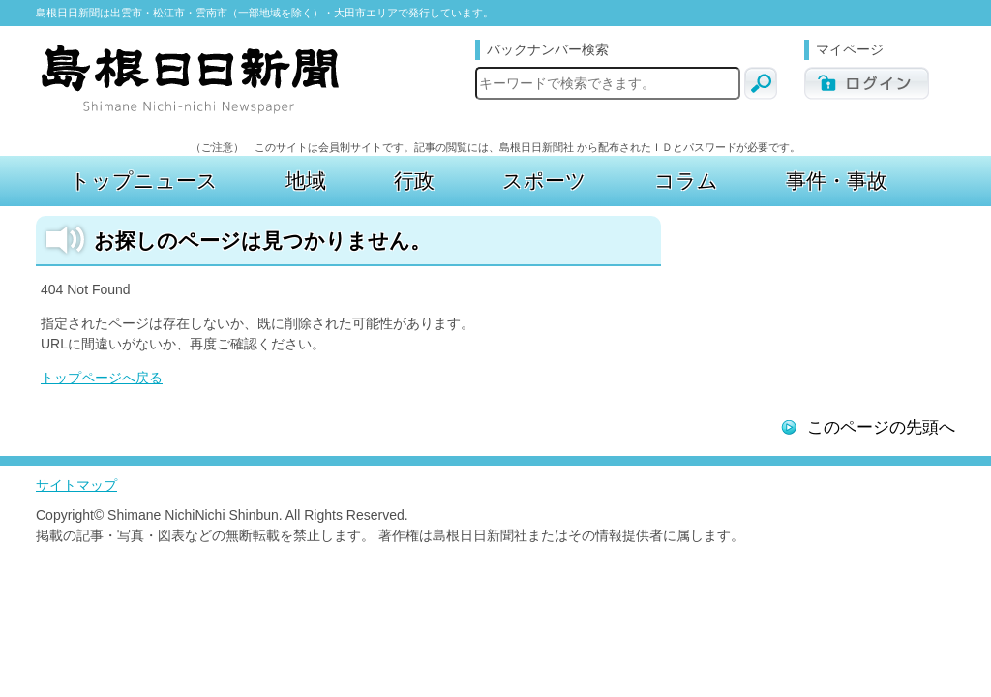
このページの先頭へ (881, 427)
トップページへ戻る (102, 377)
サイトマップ (76, 485)
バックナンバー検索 (548, 49)
